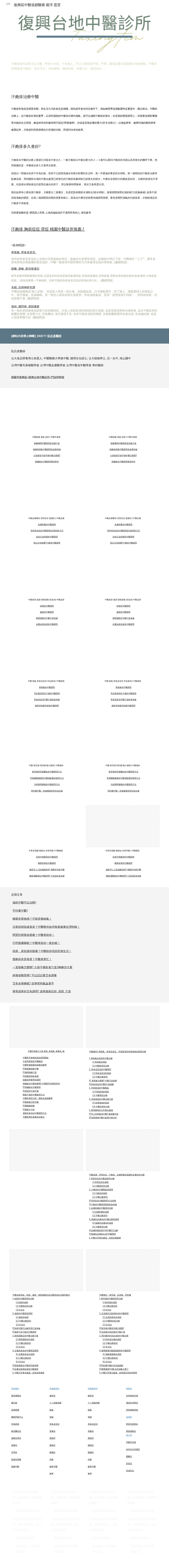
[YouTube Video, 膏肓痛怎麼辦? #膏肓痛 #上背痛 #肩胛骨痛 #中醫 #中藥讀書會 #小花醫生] (46, 741)
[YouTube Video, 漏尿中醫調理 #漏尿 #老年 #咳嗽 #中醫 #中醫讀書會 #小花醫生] (122, 575)
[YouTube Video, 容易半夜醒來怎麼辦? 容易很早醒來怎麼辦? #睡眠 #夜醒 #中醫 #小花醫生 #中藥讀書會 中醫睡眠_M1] (46, 826)
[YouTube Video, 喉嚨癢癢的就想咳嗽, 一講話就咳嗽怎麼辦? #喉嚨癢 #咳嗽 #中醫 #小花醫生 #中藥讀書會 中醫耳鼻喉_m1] (122, 412)
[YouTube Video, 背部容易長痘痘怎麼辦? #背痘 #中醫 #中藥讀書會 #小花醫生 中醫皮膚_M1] (122, 494)
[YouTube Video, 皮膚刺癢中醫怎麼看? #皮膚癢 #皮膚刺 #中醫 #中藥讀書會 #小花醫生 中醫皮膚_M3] (46, 494)
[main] (84, 28)
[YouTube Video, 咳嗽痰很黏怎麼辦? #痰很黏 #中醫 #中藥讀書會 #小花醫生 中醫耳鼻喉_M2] (46, 412)
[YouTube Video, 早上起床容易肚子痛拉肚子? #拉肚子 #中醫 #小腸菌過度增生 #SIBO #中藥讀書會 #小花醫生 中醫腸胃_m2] (122, 656)
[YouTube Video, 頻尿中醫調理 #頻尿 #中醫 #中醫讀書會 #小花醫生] (46, 575)
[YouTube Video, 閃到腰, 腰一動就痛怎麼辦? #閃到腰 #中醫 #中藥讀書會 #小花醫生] (122, 741)
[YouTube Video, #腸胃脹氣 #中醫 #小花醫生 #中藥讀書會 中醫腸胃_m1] (46, 656)
